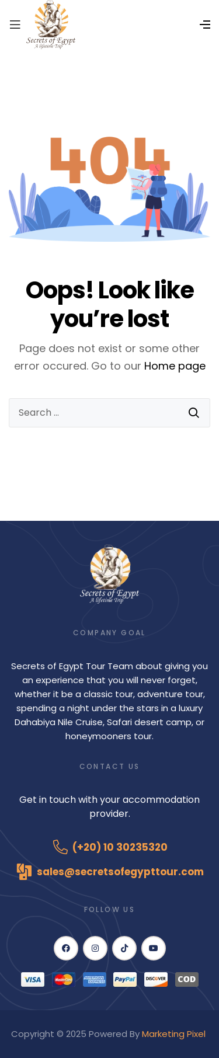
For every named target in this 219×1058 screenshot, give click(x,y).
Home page (175, 366)
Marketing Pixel (175, 1034)
